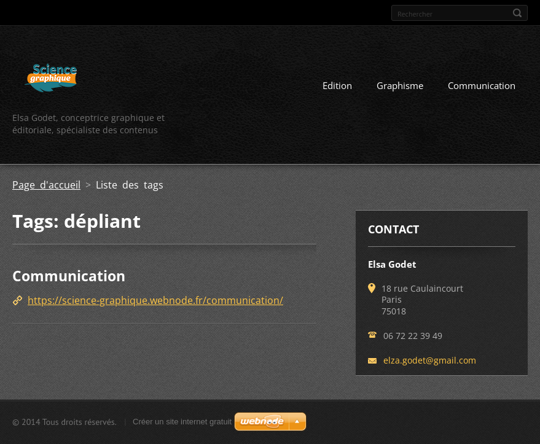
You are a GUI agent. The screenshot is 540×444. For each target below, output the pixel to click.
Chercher (517, 13)
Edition (337, 85)
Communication (481, 85)
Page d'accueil (46, 185)
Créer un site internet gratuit (182, 421)
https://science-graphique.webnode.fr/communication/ (155, 300)
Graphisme (400, 85)
